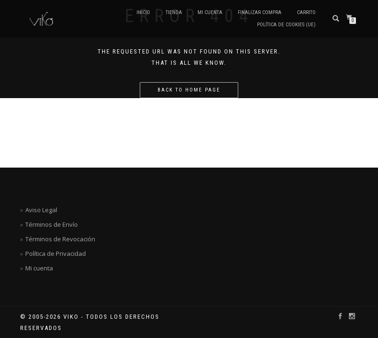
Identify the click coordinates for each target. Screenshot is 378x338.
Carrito (306, 12)
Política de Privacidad (55, 253)
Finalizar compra (259, 12)
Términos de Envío (51, 224)
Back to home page (189, 90)
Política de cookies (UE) (286, 25)
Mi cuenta (209, 12)
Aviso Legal (41, 210)
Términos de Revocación (60, 239)
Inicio (143, 12)
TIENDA (174, 12)
